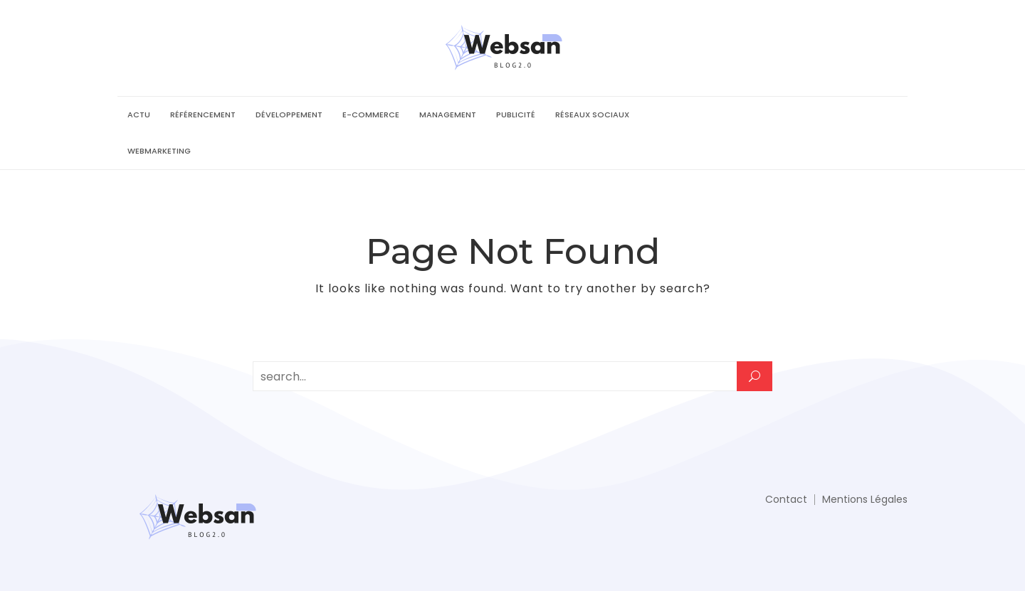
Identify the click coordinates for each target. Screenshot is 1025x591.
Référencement (203, 114)
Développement (289, 114)
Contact (786, 499)
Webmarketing (159, 150)
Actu (138, 114)
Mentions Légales (865, 499)
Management (447, 114)
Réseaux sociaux (592, 114)
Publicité (515, 114)
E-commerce (370, 114)
